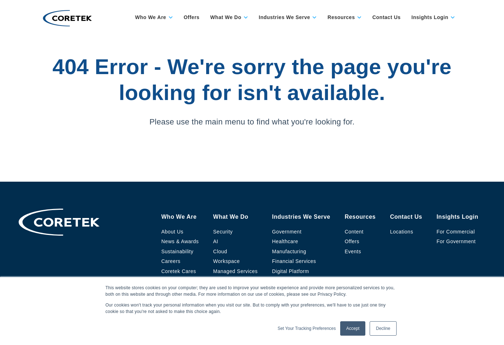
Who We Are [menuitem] (178, 217)
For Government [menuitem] (456, 241)
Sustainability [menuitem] (177, 251)
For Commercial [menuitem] (455, 232)
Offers (191, 17)
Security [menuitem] (223, 232)
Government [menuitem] (286, 232)
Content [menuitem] (354, 232)
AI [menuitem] (215, 241)
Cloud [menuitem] (220, 251)
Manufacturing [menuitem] (289, 251)
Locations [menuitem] (401, 232)
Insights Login (429, 17)
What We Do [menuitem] (230, 217)
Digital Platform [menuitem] (290, 271)
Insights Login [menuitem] (457, 217)
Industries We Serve (284, 17)
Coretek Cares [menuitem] (178, 271)
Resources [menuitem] (360, 217)
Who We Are (150, 17)
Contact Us (386, 17)
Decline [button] (383, 328)
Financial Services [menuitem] (294, 261)
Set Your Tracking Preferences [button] (307, 328)
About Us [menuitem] (172, 232)
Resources (341, 17)
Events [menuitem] (353, 251)
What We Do (225, 17)
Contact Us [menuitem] (406, 217)
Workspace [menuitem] (226, 261)
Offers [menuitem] (352, 241)
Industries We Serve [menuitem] (301, 217)
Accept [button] (353, 328)
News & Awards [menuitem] (180, 241)
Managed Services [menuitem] (235, 271)
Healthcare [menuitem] (285, 241)
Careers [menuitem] (170, 261)
